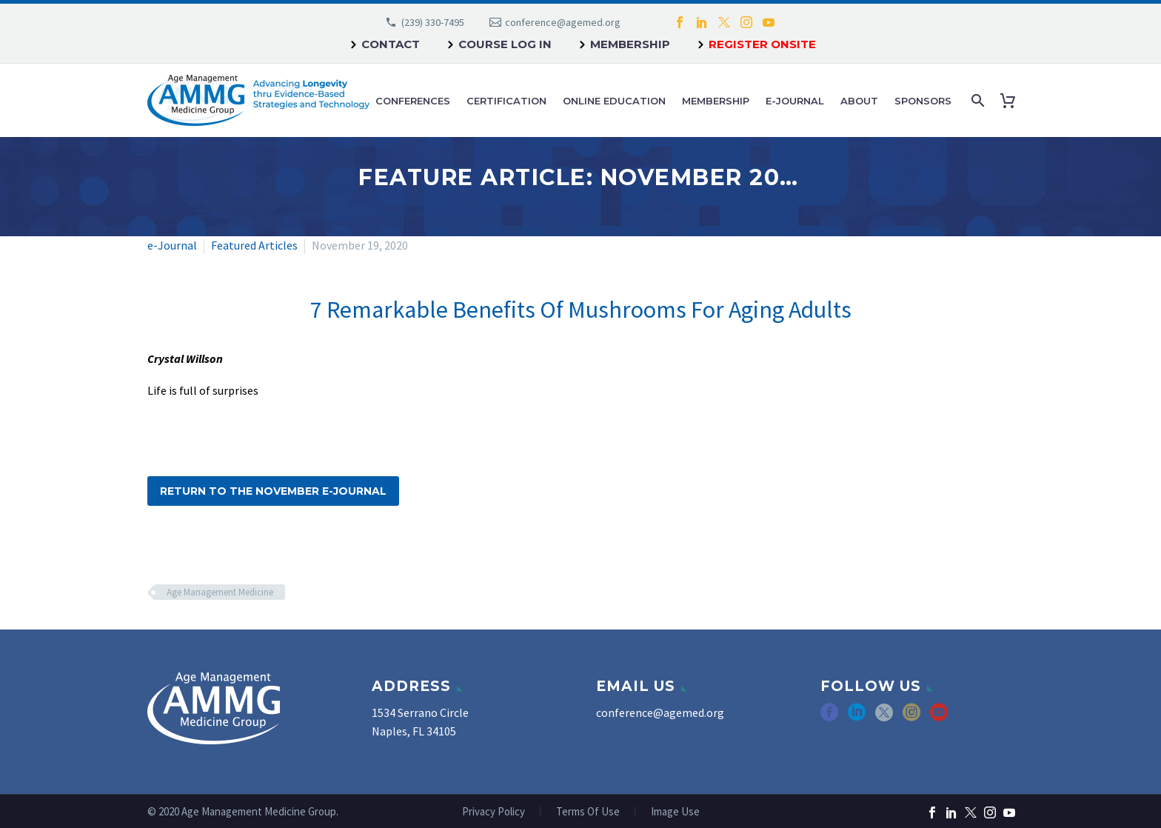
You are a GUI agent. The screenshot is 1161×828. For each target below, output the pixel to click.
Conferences (412, 101)
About (859, 101)
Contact (390, 44)
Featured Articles (254, 245)
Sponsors (922, 101)
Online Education (614, 101)
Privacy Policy (493, 812)
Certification (506, 101)
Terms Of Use (588, 812)
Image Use (675, 812)
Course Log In (505, 44)
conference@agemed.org (562, 22)
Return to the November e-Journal (273, 491)
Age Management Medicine (220, 592)
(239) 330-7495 (432, 22)
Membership (630, 44)
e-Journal (795, 101)
